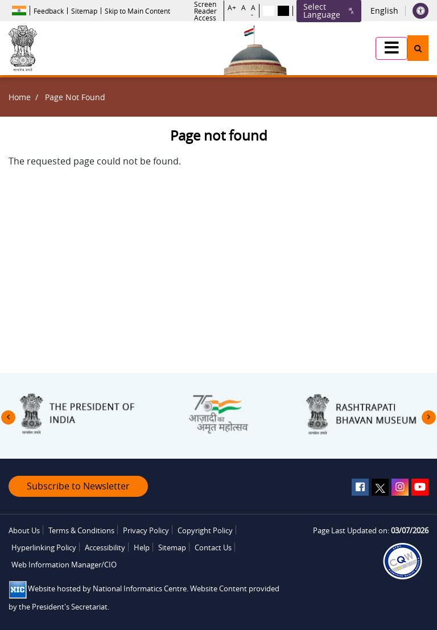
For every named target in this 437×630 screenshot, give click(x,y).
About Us (24, 530)
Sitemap (84, 10)
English (384, 11)
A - (253, 11)
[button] (391, 48)
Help (142, 547)
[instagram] (400, 487)
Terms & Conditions (81, 530)
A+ (232, 8)
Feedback (49, 10)
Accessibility (105, 547)
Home (20, 97)
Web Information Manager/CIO (64, 564)
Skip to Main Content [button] (137, 10)
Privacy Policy (146, 530)
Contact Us (213, 547)
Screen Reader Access (205, 11)
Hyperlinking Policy (43, 547)
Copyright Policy (205, 530)
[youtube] (419, 487)
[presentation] (8, 417)
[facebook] (360, 487)
